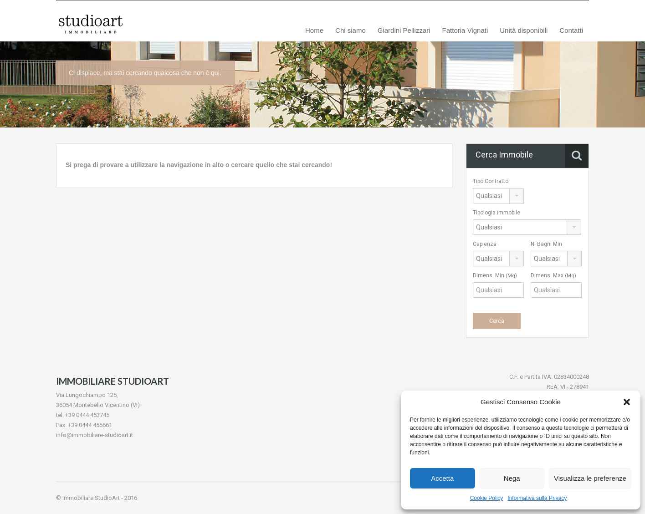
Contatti (571, 30)
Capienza (485, 244)
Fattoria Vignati (465, 30)
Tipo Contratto (490, 181)
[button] (626, 402)
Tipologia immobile (496, 212)
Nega (512, 478)
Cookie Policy (486, 498)
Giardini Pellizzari (404, 30)
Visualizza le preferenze (590, 478)
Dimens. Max (553, 275)
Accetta (442, 478)
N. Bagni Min (546, 244)
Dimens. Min (495, 275)
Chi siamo (350, 30)
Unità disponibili (524, 30)
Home (314, 30)
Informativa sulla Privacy (537, 498)
